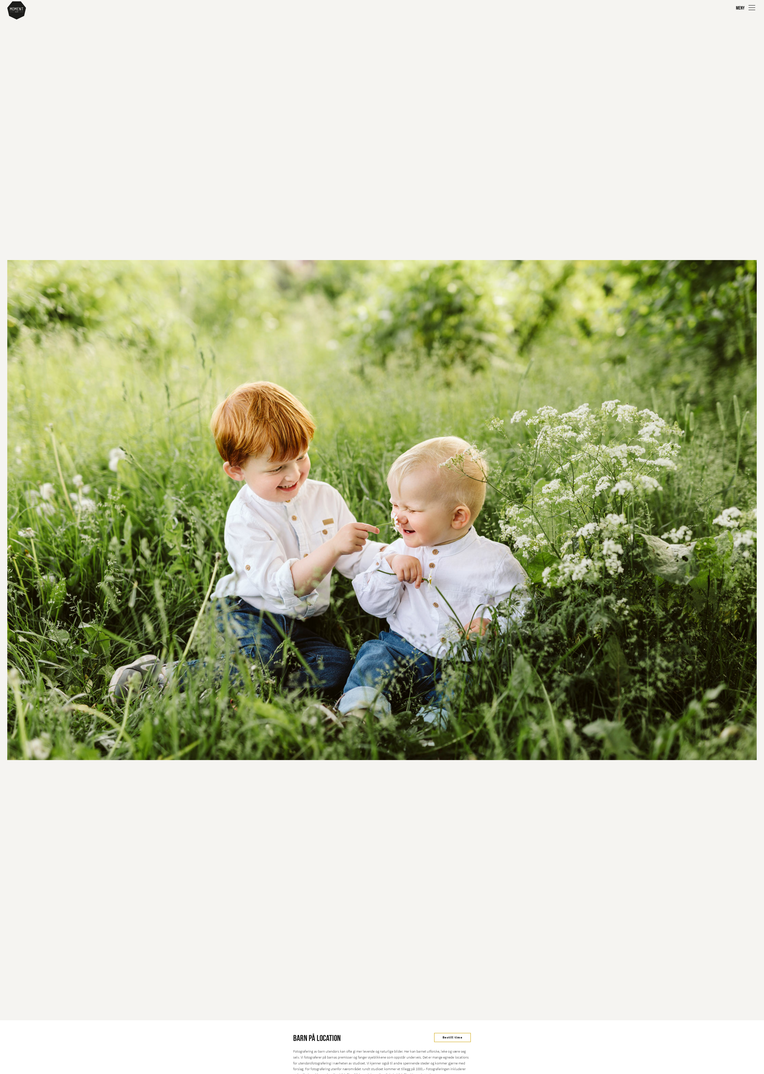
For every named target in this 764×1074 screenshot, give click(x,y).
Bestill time (452, 1037)
